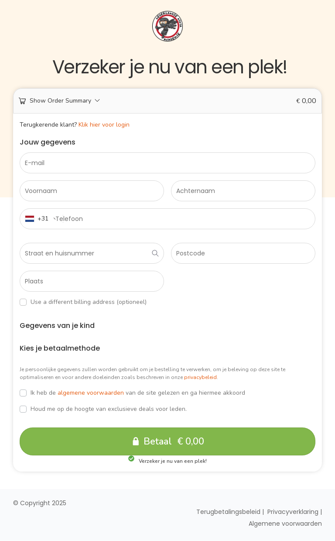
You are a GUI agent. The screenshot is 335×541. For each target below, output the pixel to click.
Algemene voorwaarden (285, 524)
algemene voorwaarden (91, 393)
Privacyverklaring (292, 512)
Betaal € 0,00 (174, 441)
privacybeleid (200, 377)
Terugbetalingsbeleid (228, 512)
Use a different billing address (83, 302)
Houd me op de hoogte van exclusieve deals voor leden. (103, 409)
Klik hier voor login (104, 125)
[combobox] (41, 219)
